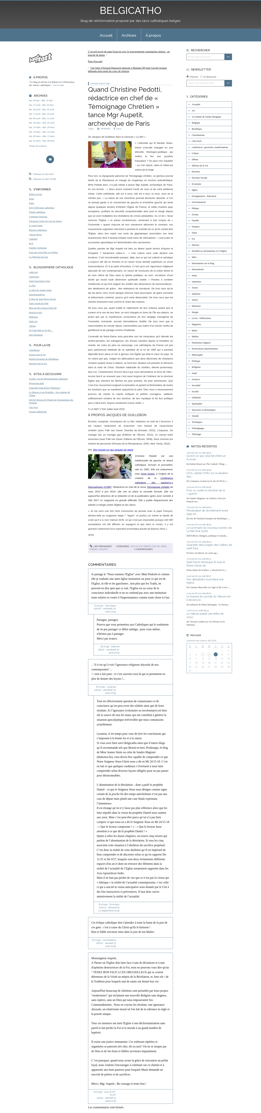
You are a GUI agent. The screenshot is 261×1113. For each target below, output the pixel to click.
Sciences (196, 379)
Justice (195, 300)
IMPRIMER (103, 129)
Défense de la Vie (200, 165)
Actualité (136, 546)
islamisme (196, 281)
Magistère (196, 324)
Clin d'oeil (196, 141)
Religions (196, 367)
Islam (194, 275)
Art (193, 110)
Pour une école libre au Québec (43, 252)
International (198, 269)
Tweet (91, 129)
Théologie (196, 434)
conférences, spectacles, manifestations (210, 147)
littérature (196, 306)
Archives (129, 35)
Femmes (196, 226)
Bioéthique (197, 129)
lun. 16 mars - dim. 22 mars (42, 132)
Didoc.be (33, 321)
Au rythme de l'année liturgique (206, 117)
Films (194, 233)
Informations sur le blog (203, 263)
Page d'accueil (95, 61)
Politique (196, 361)
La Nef (32, 285)
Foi (193, 239)
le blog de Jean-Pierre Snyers (42, 299)
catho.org (33, 272)
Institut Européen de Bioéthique (44, 359)
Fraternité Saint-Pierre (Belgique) (44, 388)
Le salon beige (36, 225)
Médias (94, 549)
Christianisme (198, 135)
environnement (199, 202)
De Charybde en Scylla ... (41, 330)
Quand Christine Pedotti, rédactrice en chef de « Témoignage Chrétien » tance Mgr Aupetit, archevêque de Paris (125, 106)
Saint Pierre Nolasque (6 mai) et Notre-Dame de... (206, 563)
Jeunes (195, 287)
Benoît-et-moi (35, 312)
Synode (195, 416)
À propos (153, 35)
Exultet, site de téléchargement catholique (48, 379)
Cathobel (33, 239)
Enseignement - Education (204, 196)
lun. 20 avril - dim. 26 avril (41, 109)
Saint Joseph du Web (38, 303)
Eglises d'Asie (35, 194)
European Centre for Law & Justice (45, 221)
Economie (196, 184)
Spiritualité (197, 403)
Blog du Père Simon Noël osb (43, 308)
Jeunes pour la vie (37, 354)
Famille (195, 220)
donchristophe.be (37, 294)
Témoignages (198, 428)
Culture (195, 153)
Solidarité (196, 397)
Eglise (156, 546)
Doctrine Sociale (199, 178)
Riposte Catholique (38, 230)
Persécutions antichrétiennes (205, 348)
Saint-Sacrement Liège (39, 281)
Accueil (106, 35)
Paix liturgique (36, 335)
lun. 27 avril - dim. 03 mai (41, 105)
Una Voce (33, 407)
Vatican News (35, 234)
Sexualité (196, 385)
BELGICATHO (130, 10)
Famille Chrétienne (38, 248)
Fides (31, 203)
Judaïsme (196, 294)
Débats (147, 546)
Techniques (197, 422)
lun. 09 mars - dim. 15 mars (42, 136)
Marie (194, 330)
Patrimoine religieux (201, 342)
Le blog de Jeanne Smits (40, 290)
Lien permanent (101, 546)
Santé (194, 373)
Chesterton (34, 277)
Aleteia (32, 326)
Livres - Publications (201, 318)
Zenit (31, 199)
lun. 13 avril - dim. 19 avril (41, 114)
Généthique (34, 350)
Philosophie (197, 355)
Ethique (195, 208)
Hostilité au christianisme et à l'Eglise (209, 251)
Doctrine (196, 171)
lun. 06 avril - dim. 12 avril (41, 118)
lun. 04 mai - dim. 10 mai (41, 100)
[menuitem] (106, 35)
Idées (164, 546)
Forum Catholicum (38, 411)
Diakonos (33, 317)
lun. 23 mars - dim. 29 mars (42, 127)
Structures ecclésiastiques (204, 410)
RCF (31, 243)
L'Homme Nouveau (38, 216)
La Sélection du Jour (38, 257)
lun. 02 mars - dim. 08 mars (42, 140)
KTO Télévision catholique (41, 208)
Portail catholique (37, 212)
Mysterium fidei (36, 383)
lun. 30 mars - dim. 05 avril (41, 123)
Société (103, 549)
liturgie (195, 312)
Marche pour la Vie (38, 363)
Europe (195, 214)
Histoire (195, 245)
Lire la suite (58, 85)
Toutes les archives (38, 146)
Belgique (196, 123)
